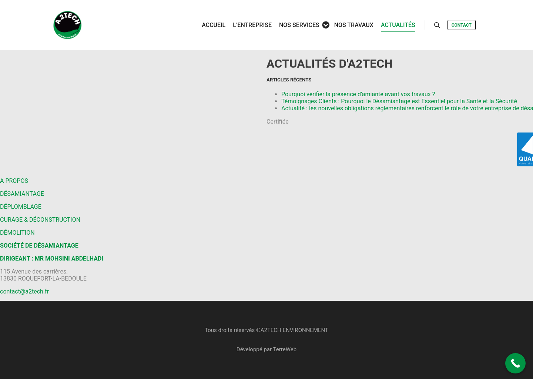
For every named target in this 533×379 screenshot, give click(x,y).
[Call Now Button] (515, 363)
